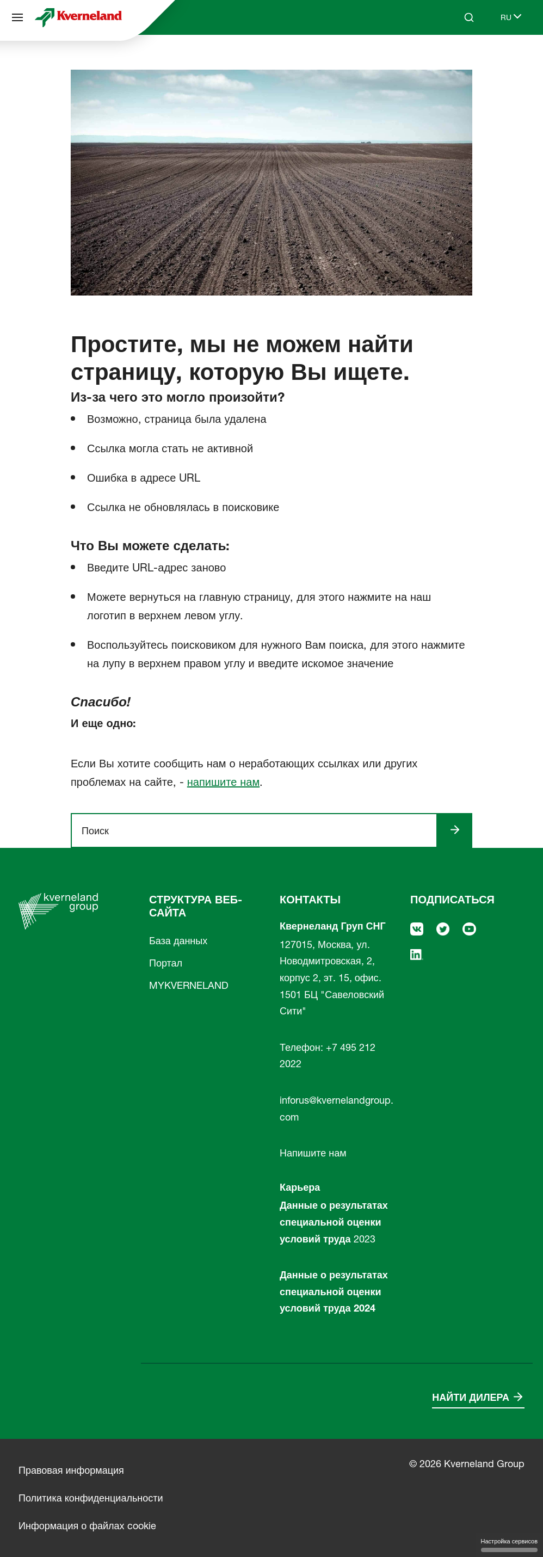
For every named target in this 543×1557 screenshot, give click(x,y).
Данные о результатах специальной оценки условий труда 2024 (334, 1291)
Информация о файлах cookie (87, 1525)
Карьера (300, 1187)
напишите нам (223, 782)
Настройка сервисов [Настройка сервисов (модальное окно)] (509, 1544)
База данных (178, 940)
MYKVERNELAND (189, 985)
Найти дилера (470, 1397)
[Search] (469, 17)
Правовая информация (71, 1470)
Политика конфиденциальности (90, 1498)
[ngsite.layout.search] (258, 830)
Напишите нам (313, 1153)
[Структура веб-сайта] (17, 17)
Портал (165, 963)
